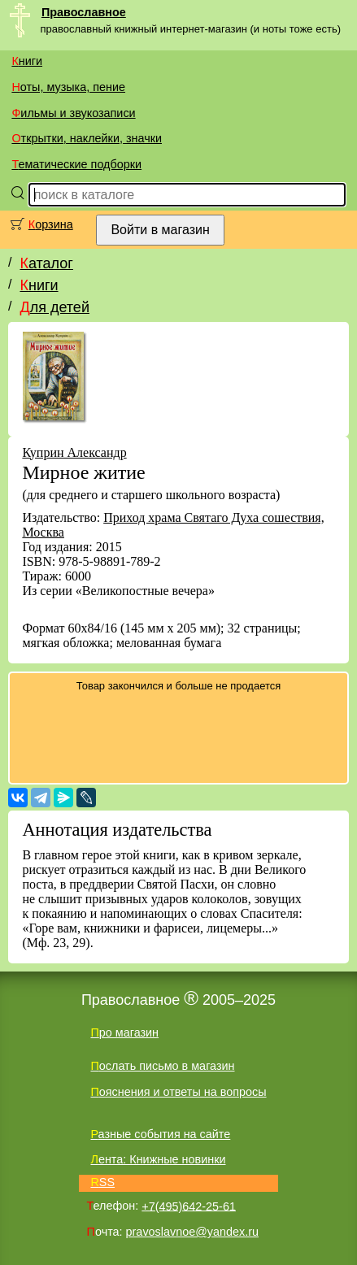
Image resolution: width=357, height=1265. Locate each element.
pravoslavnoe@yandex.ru (192, 1231)
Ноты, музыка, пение (68, 86)
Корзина (50, 224)
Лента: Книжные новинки (157, 1159)
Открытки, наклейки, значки (86, 138)
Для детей (54, 307)
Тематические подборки (76, 164)
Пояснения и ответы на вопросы (178, 1091)
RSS (102, 1182)
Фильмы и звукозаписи (73, 113)
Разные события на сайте (160, 1134)
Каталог (46, 263)
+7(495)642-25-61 (188, 1205)
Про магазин (124, 1032)
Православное (83, 12)
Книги (26, 60)
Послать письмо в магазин (162, 1065)
